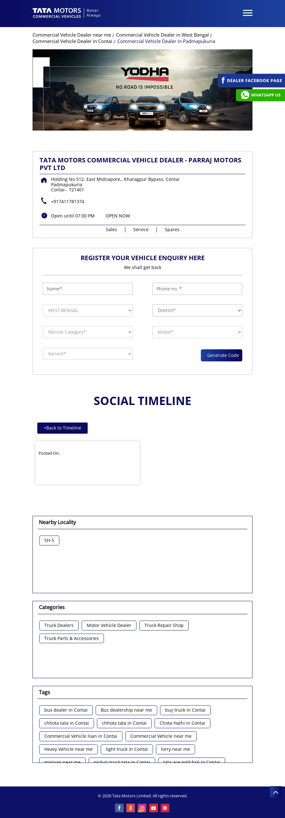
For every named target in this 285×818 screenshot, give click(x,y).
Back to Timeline (62, 428)
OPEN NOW (118, 216)
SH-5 (49, 540)
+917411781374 (67, 201)
